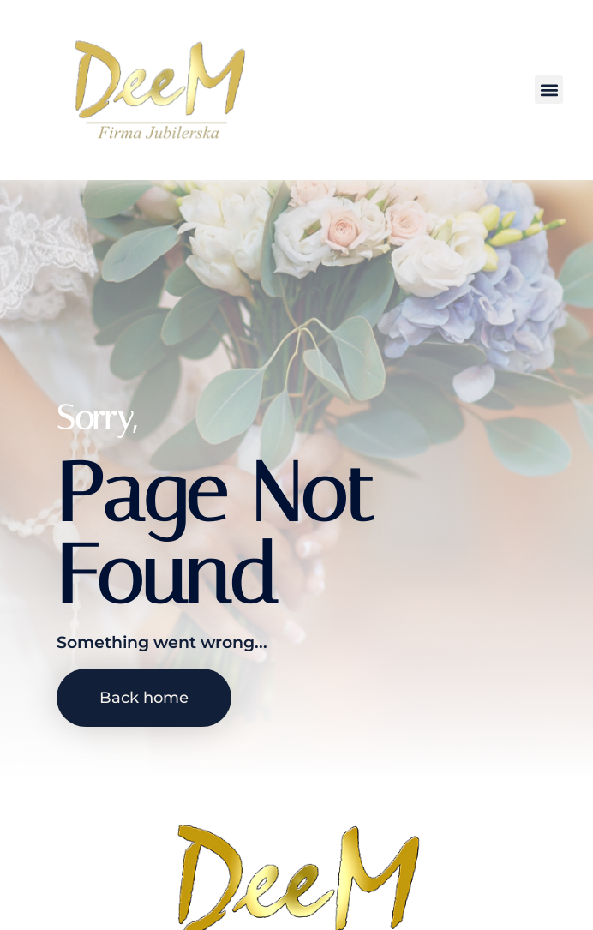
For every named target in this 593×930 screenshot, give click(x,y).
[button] (549, 89)
